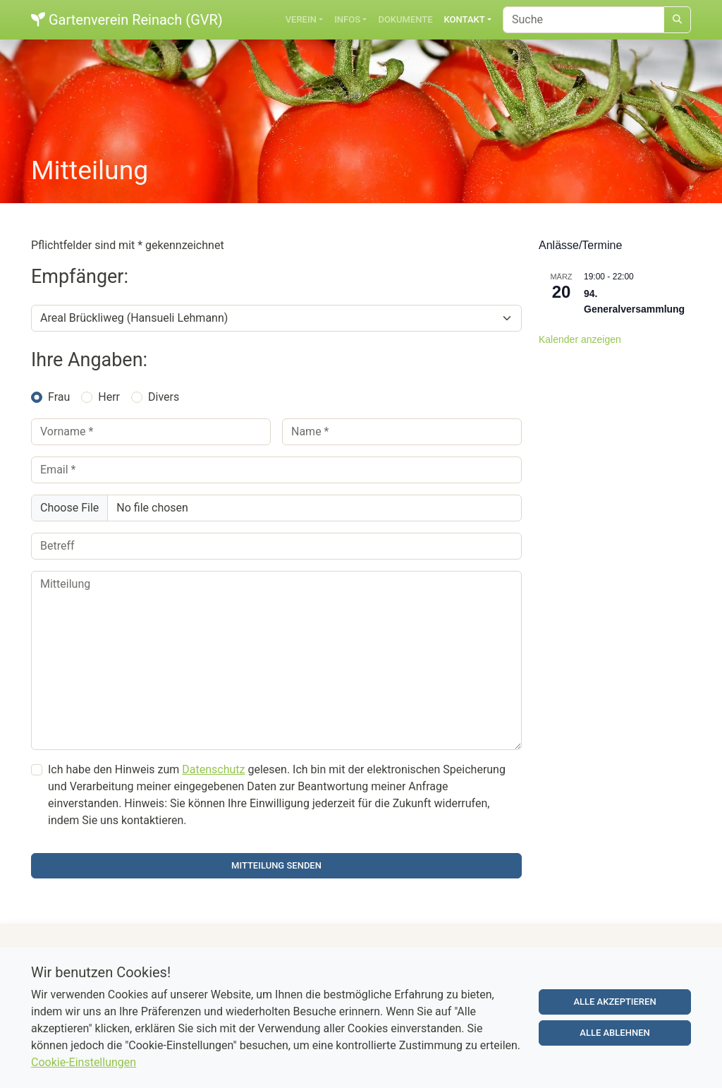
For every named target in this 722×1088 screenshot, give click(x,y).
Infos (347, 19)
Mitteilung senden (276, 865)
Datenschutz (213, 769)
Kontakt (464, 19)
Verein (301, 19)
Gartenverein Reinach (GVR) (127, 19)
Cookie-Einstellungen (83, 1065)
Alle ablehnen (614, 1036)
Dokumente (405, 19)
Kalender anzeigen (580, 339)
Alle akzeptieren (614, 1005)
